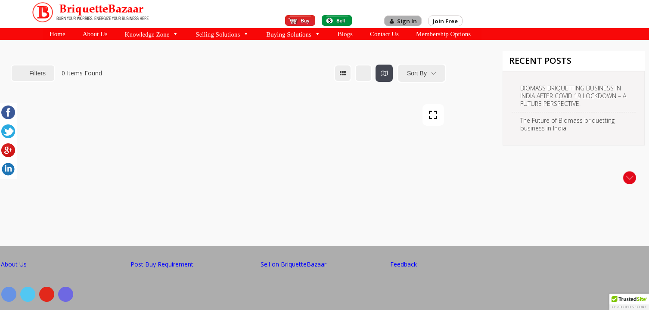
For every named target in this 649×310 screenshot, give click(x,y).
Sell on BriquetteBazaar (293, 264)
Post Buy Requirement (161, 264)
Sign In (407, 21)
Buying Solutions (293, 34)
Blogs (345, 34)
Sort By (417, 73)
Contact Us (384, 34)
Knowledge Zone (152, 34)
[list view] (363, 73)
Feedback (403, 264)
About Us (95, 34)
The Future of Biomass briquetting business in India (567, 124)
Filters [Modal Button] (33, 73)
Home (57, 34)
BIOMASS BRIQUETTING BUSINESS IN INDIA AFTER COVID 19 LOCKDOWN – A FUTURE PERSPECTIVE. (573, 96)
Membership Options (443, 34)
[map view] (384, 73)
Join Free (445, 21)
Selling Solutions (222, 34)
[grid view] (342, 73)
